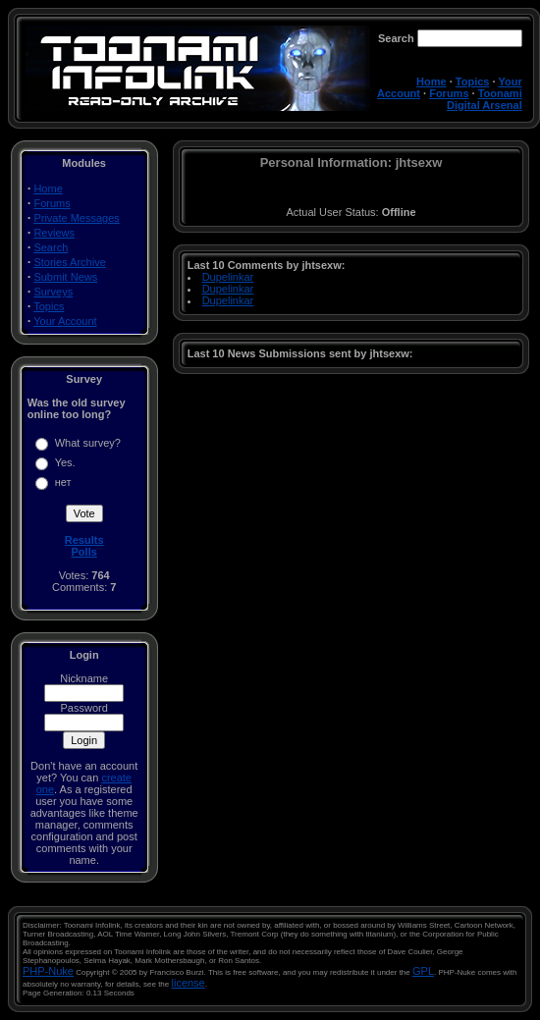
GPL (423, 971)
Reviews (54, 233)
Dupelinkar (228, 277)
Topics (473, 81)
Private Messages (76, 218)
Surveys (53, 291)
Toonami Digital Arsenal (484, 99)
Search (50, 247)
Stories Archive (69, 262)
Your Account (64, 321)
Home (431, 81)
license (188, 983)
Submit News (65, 277)
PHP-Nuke (48, 971)
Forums (448, 93)
